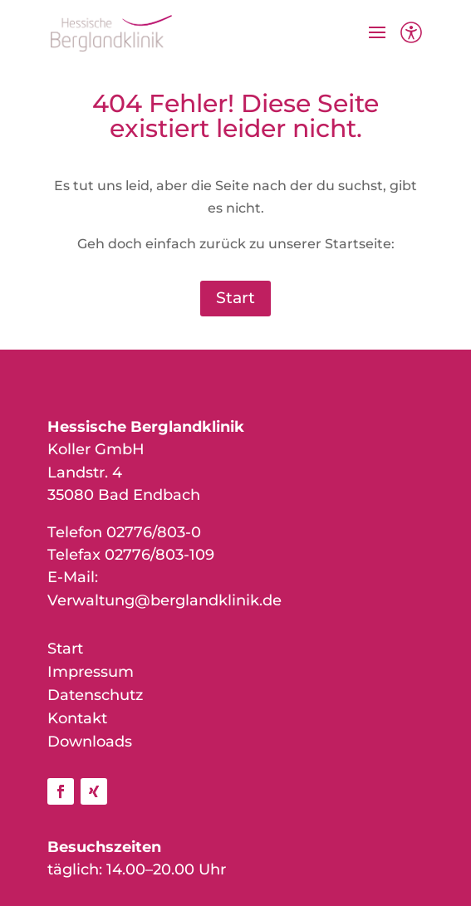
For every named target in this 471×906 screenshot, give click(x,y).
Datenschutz (95, 695)
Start (235, 297)
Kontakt (77, 718)
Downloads (89, 741)
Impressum (90, 672)
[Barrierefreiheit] (411, 43)
